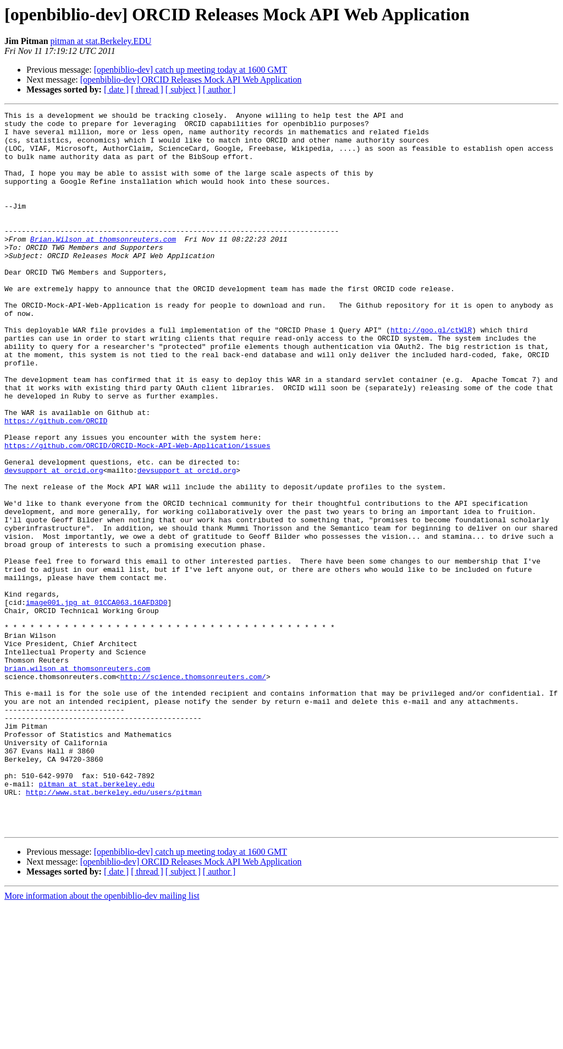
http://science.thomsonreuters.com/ (193, 790)
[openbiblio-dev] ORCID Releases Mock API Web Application (191, 79)
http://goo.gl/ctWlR (431, 374)
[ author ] (219, 89)
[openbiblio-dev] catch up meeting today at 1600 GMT (190, 69)
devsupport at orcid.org (53, 543)
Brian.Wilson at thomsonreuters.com (103, 265)
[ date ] (116, 89)
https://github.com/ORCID (55, 483)
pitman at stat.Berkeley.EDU (101, 41)
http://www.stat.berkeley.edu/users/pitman (114, 929)
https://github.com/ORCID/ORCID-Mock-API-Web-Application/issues (137, 513)
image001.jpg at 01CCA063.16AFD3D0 (96, 701)
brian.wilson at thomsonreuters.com (77, 780)
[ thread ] (147, 89)
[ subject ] (183, 89)
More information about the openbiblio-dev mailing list (102, 1039)
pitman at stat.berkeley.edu (96, 919)
